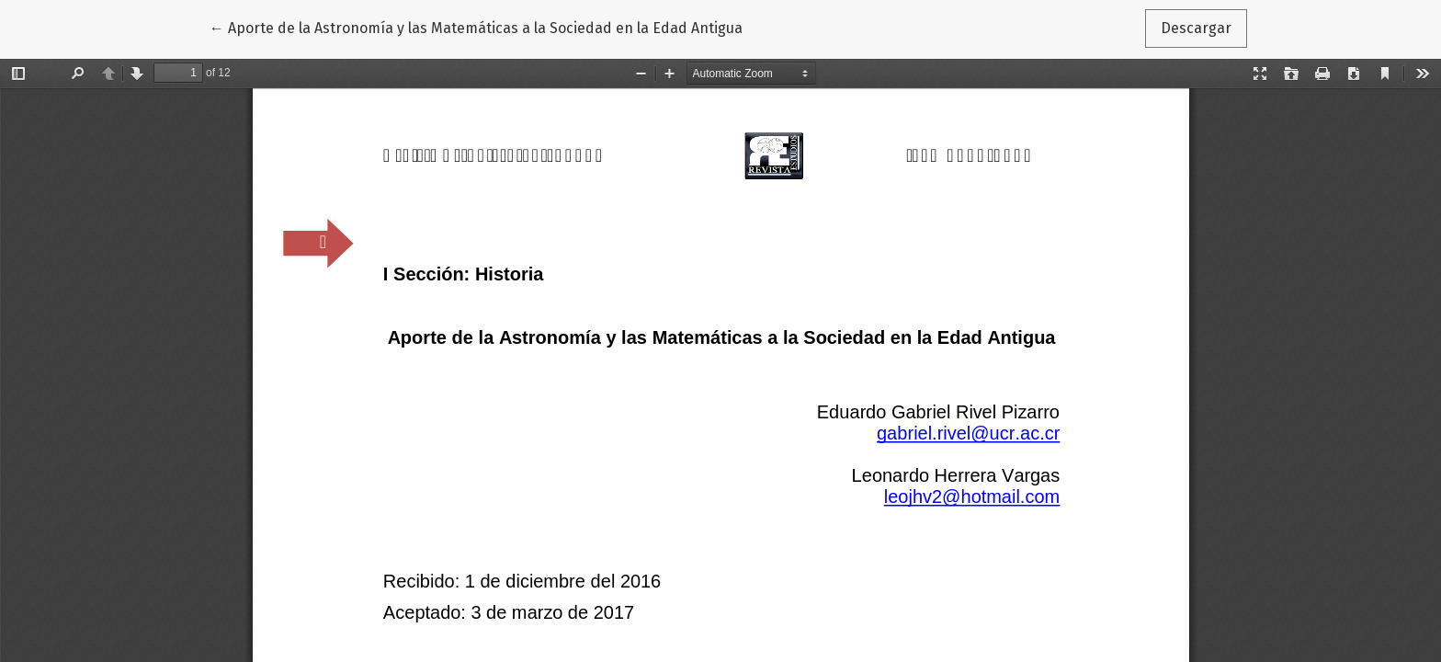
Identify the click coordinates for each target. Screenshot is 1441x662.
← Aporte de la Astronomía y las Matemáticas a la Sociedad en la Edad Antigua (476, 27)
